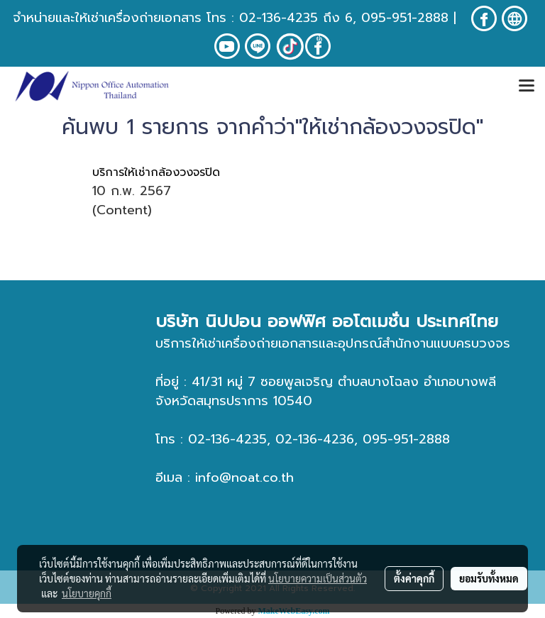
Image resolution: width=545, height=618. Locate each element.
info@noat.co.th (244, 477)
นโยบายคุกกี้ (86, 593)
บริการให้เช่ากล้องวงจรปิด (156, 172)
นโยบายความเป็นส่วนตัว (317, 578)
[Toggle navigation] (526, 86)
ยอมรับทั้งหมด (489, 578)
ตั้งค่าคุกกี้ (414, 578)
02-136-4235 (278, 18)
